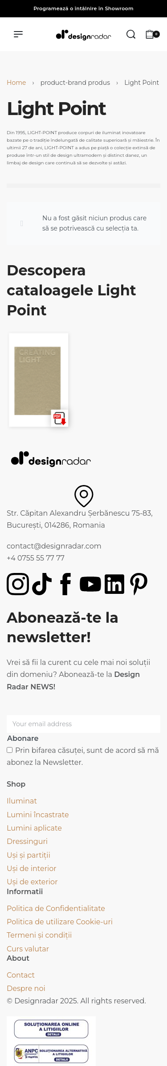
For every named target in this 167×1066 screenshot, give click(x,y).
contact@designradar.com (54, 546)
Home (16, 83)
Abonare (22, 738)
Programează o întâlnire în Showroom (83, 8)
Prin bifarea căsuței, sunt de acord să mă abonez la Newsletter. (83, 756)
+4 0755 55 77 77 (36, 558)
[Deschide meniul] (18, 34)
